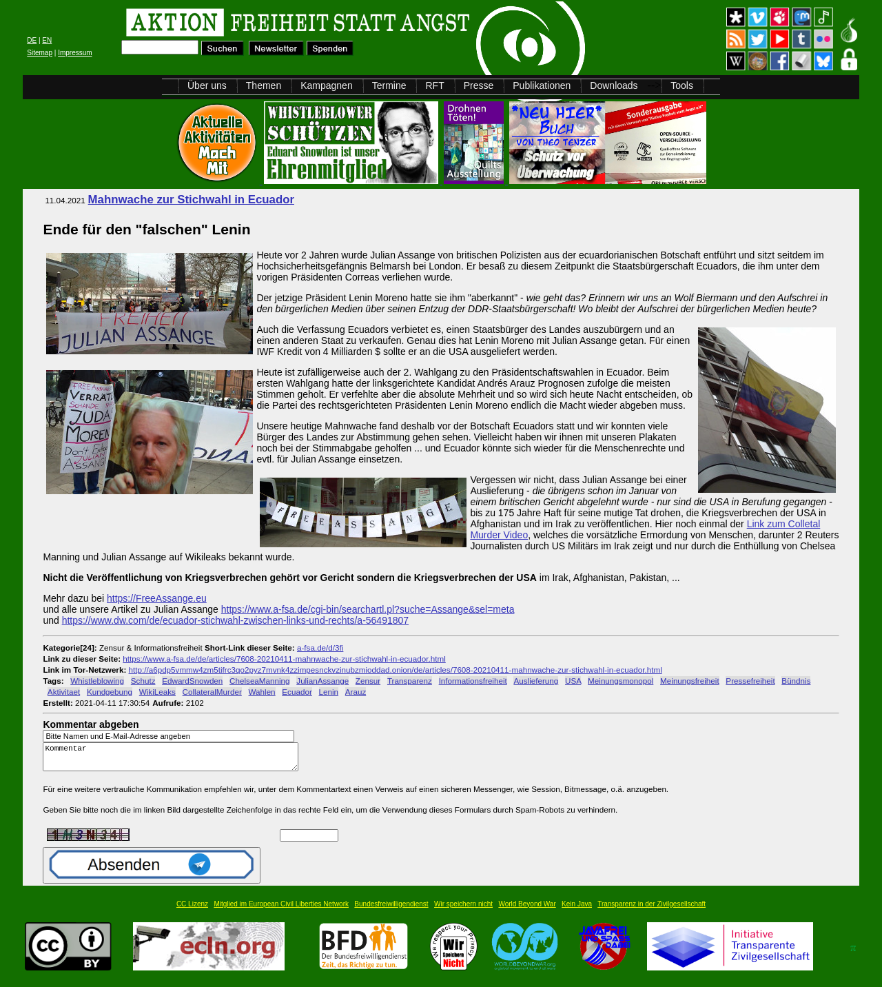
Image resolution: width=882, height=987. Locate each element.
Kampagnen (326, 85)
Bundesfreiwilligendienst (391, 910)
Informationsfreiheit (473, 680)
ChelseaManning (259, 680)
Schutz (143, 680)
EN (47, 40)
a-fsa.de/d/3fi (320, 647)
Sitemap (39, 53)
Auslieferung (535, 680)
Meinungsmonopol (620, 680)
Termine (389, 85)
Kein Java (577, 910)
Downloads (613, 85)
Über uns (207, 85)
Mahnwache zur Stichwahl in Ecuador (191, 199)
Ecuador (296, 691)
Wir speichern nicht (463, 910)
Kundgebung (109, 691)
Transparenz (409, 680)
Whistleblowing (97, 680)
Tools (681, 85)
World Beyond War (526, 910)
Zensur (368, 680)
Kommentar (174, 759)
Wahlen (262, 691)
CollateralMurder (212, 691)
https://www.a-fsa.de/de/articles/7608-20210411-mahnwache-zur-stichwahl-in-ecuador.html (284, 658)
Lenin (329, 691)
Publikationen (542, 85)
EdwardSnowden (192, 680)
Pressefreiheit (750, 680)
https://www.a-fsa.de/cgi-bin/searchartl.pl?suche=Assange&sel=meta (368, 609)
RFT (434, 85)
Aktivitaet (64, 691)
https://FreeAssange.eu (157, 598)
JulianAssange (322, 680)
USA (573, 680)
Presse (479, 85)
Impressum (75, 53)
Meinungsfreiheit (689, 680)
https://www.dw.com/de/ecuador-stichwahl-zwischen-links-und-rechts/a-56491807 (235, 620)
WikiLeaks (157, 691)
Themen (263, 85)
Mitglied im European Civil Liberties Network (281, 910)
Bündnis (795, 680)
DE (32, 40)
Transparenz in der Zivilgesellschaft (651, 910)
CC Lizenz (192, 910)
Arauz (355, 691)
